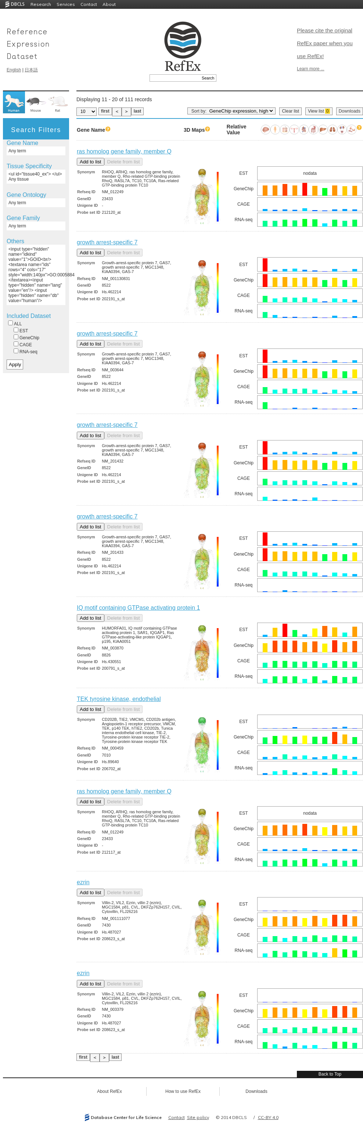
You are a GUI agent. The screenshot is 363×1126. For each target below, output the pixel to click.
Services (66, 4)
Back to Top (330, 1074)
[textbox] (175, 78)
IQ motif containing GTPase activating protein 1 (138, 608)
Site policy (198, 1117)
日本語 (31, 69)
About (109, 4)
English (14, 69)
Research (40, 4)
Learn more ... (310, 68)
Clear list (290, 111)
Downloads (349, 111)
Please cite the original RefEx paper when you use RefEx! (325, 43)
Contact (88, 4)
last (137, 111)
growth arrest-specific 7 (107, 242)
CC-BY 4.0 (268, 1117)
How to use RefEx (183, 1091)
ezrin (83, 882)
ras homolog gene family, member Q (124, 151)
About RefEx (109, 1091)
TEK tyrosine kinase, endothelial (119, 699)
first (105, 111)
